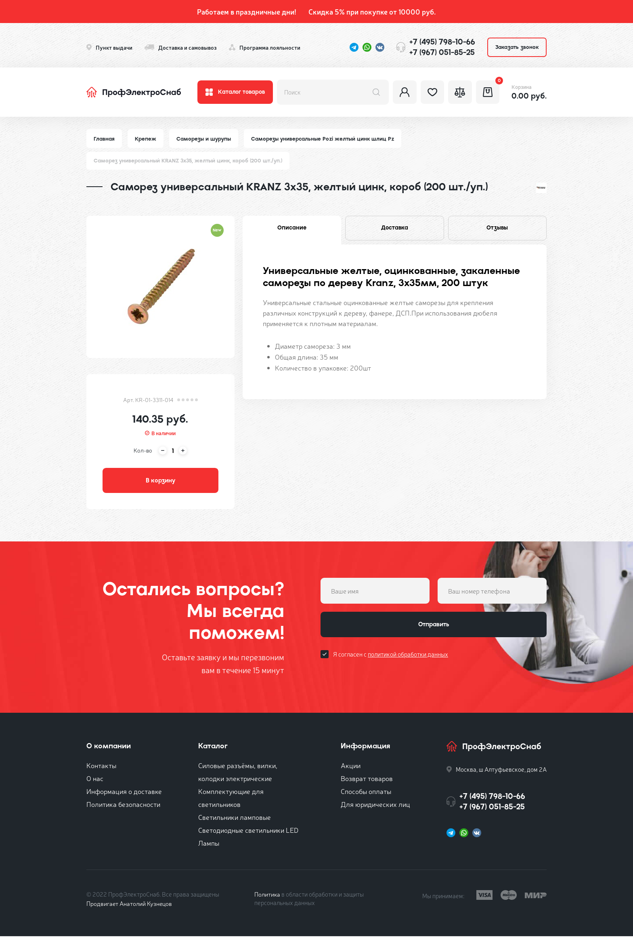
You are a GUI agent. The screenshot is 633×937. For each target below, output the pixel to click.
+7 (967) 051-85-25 (442, 52)
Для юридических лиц (375, 804)
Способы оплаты (366, 791)
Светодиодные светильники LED (248, 830)
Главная (104, 139)
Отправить (433, 625)
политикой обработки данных (408, 655)
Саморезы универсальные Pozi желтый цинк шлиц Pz (323, 139)
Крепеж (145, 139)
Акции (351, 766)
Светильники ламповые (234, 817)
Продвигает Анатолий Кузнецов (130, 904)
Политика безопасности (123, 804)
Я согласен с (390, 655)
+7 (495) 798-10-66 (442, 41)
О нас (94, 778)
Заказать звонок (517, 47)
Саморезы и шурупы (203, 139)
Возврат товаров (367, 778)
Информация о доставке (124, 791)
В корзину (160, 480)
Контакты (101, 766)
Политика (267, 895)
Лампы (208, 843)
